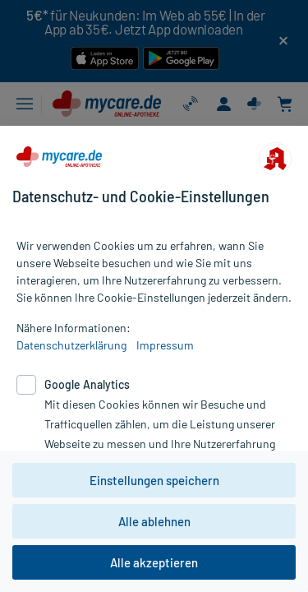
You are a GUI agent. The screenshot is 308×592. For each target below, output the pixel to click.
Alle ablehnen (154, 521)
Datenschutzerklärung (71, 345)
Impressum (165, 345)
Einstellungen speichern (154, 480)
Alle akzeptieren (154, 562)
